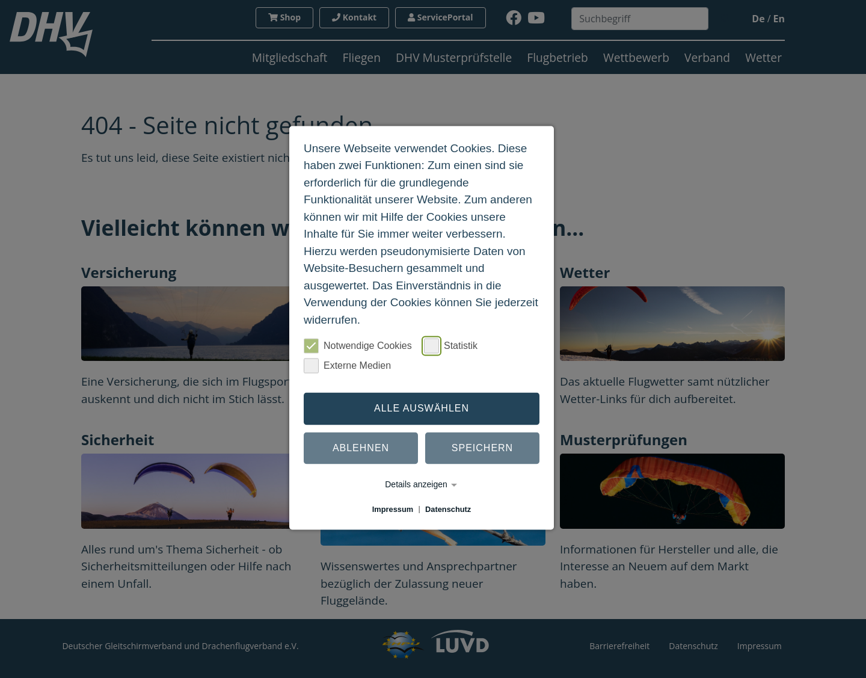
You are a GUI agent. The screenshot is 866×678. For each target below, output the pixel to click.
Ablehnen (361, 448)
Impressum (392, 509)
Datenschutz (448, 509)
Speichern (482, 448)
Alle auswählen (421, 408)
